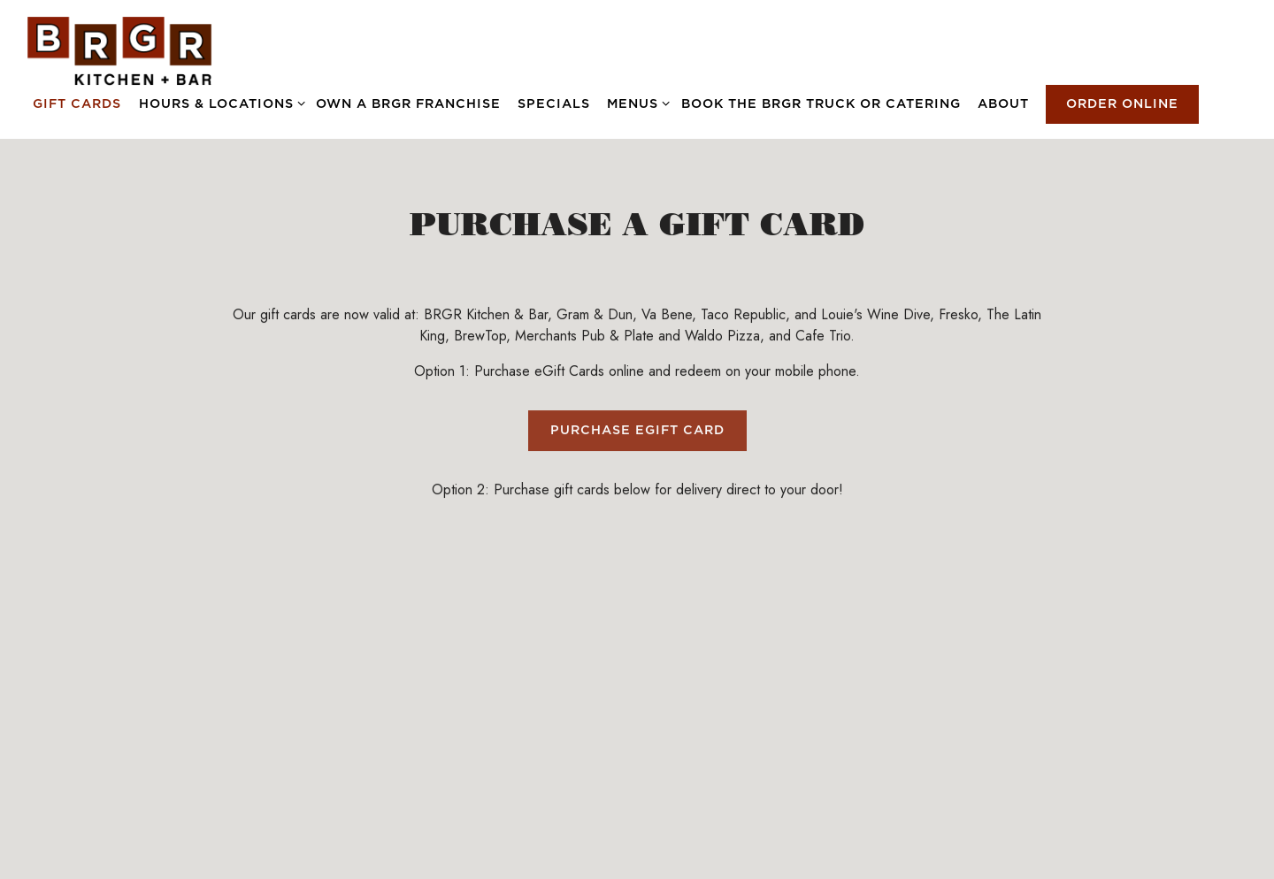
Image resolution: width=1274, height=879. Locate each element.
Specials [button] (554, 104)
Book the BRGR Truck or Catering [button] (821, 104)
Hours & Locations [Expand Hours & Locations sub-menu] (219, 102)
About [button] (1003, 104)
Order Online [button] (1122, 104)
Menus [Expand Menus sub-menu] (635, 102)
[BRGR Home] (119, 49)
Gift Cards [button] (77, 104)
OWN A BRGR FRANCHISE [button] (408, 104)
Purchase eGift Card (637, 432)
